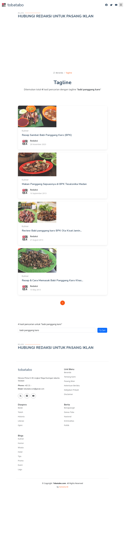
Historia (21, 416)
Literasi (21, 421)
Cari (102, 330)
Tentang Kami (70, 377)
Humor (21, 443)
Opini (20, 425)
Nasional (67, 416)
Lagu (20, 469)
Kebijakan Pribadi (71, 390)
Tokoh (20, 412)
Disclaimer (68, 394)
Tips (19, 456)
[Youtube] (116, 5)
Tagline (69, 73)
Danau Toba (69, 412)
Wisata (21, 447)
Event (20, 465)
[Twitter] (111, 5)
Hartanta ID (63, 487)
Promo (21, 461)
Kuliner (21, 439)
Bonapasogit (69, 408)
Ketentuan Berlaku (72, 385)
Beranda (58, 73)
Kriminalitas (69, 421)
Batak (20, 408)
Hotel (20, 452)
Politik (66, 425)
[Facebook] (106, 5)
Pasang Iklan (69, 381)
